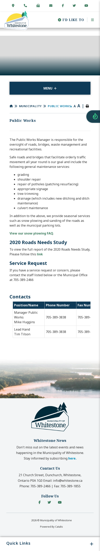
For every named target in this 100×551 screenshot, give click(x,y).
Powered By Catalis (51, 526)
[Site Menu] (50, 88)
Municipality (30, 106)
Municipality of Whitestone (16, 20)
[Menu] (91, 19)
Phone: (35, 486)
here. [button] (72, 458)
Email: (62, 480)
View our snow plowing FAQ (31, 233)
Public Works (59, 106)
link (40, 254)
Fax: (67, 486)
